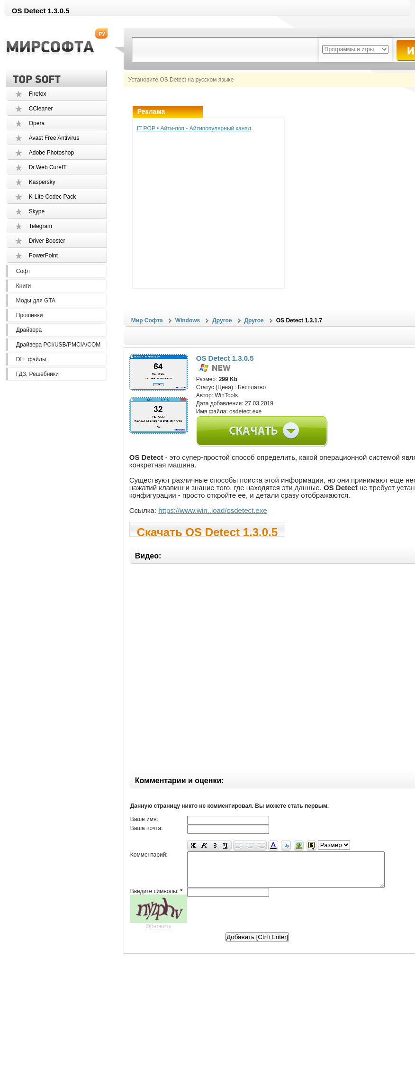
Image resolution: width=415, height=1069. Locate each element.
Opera (37, 123)
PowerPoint (43, 255)
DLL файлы (31, 359)
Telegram (40, 226)
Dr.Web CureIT (48, 167)
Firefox (37, 94)
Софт (23, 271)
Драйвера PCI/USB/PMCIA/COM (58, 344)
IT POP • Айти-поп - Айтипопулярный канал (194, 128)
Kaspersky (42, 182)
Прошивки (29, 315)
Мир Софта (147, 320)
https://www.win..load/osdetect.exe (212, 510)
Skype (37, 211)
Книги (23, 286)
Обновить (158, 933)
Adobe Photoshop (51, 152)
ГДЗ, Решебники (37, 374)
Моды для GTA (35, 300)
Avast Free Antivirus (54, 138)
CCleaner (41, 108)
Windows (187, 320)
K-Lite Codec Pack (52, 196)
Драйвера (29, 330)
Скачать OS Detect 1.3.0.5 (207, 531)
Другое (222, 320)
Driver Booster (47, 241)
